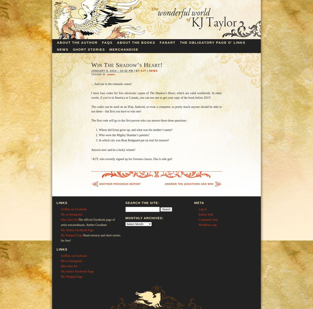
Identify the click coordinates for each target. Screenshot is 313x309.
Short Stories (89, 49)
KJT (143, 70)
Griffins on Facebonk (74, 209)
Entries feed (206, 214)
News (62, 49)
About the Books (136, 42)
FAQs (107, 42)
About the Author (77, 42)
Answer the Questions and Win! (189, 184)
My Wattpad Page (72, 235)
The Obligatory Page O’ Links (213, 42)
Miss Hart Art (69, 219)
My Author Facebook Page (77, 230)
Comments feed (208, 219)
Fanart (168, 42)
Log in (203, 209)
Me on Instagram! (72, 214)
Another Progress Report (120, 184)
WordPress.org (207, 225)
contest (111, 74)
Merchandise (123, 49)
